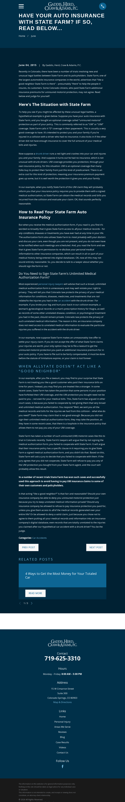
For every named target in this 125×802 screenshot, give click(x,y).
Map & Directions (62, 702)
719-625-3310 (62, 658)
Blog (62, 737)
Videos (62, 747)
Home (62, 716)
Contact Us (62, 752)
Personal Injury (62, 721)
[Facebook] (62, 766)
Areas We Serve (62, 726)
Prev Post (28, 547)
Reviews (62, 731)
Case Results (62, 742)
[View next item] (31, 603)
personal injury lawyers (50, 284)
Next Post (96, 547)
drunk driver (42, 153)
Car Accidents (39, 537)
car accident (64, 300)
